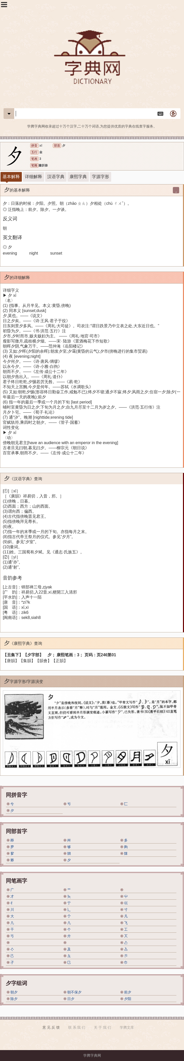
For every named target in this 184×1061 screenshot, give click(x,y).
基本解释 (11, 176)
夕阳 (127, 999)
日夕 (70, 999)
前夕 (127, 992)
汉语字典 (55, 176)
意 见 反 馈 (51, 1027)
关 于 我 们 (102, 1027)
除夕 (14, 999)
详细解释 (33, 176)
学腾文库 (127, 1027)
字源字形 (100, 176)
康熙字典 (78, 176)
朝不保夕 (74, 992)
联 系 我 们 (77, 1027)
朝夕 (14, 992)
